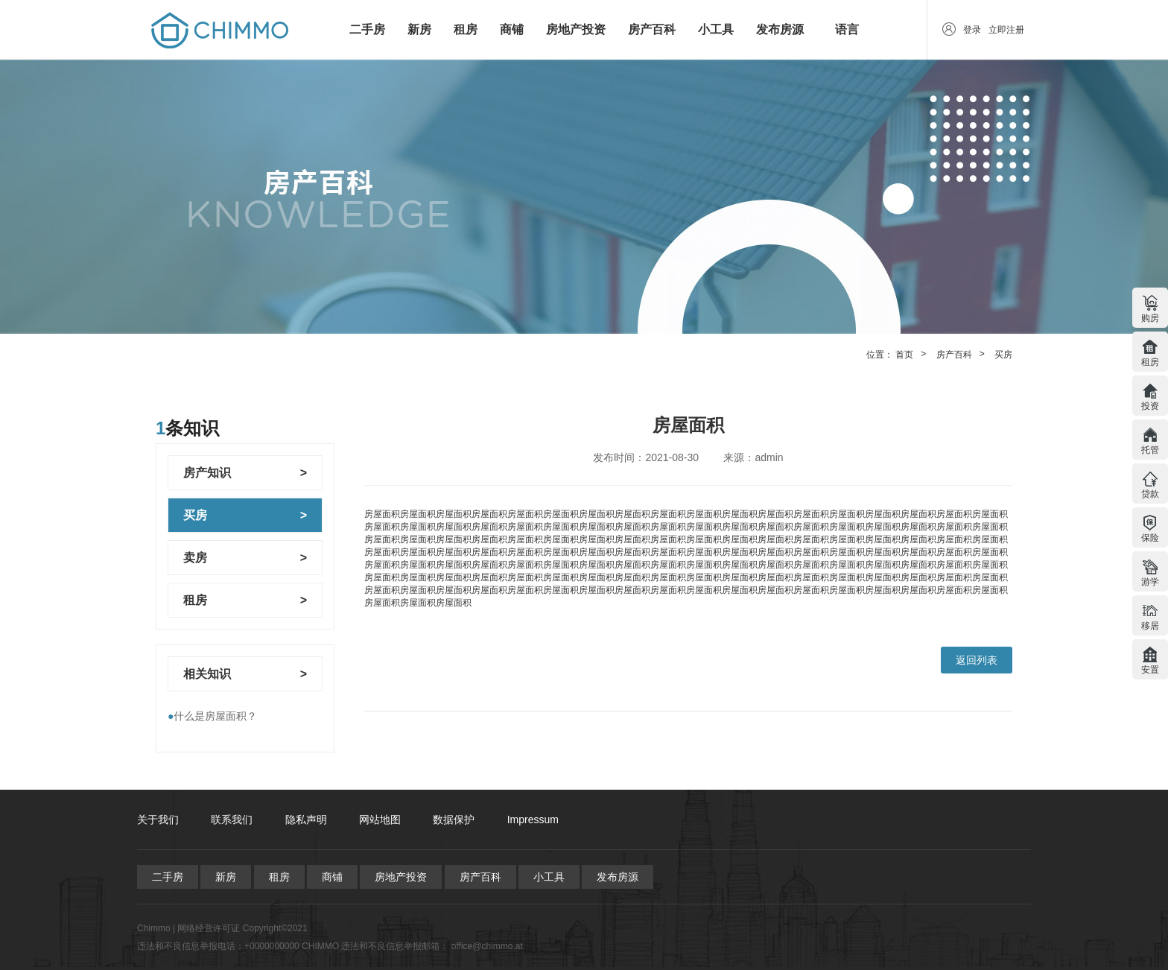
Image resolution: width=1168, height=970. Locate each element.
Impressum (533, 819)
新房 (419, 29)
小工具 (716, 29)
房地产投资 (576, 29)
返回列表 (976, 660)
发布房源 (780, 29)
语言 (847, 29)
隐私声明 (306, 819)
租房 (465, 29)
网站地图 (380, 819)
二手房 (367, 29)
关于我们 (158, 819)
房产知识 (207, 472)
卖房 (195, 557)
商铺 (512, 29)
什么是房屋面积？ (212, 716)
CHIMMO (320, 946)
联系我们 (232, 819)
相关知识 (207, 674)
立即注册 (1006, 30)
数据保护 (454, 819)
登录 (972, 30)
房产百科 (652, 29)
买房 (1003, 354)
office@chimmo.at (487, 946)
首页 (904, 354)
